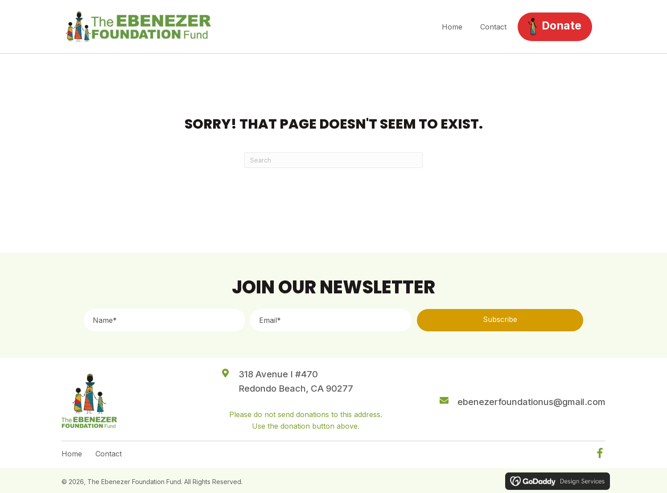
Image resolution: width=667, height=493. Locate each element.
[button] (500, 320)
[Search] (333, 160)
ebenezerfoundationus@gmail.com (531, 402)
